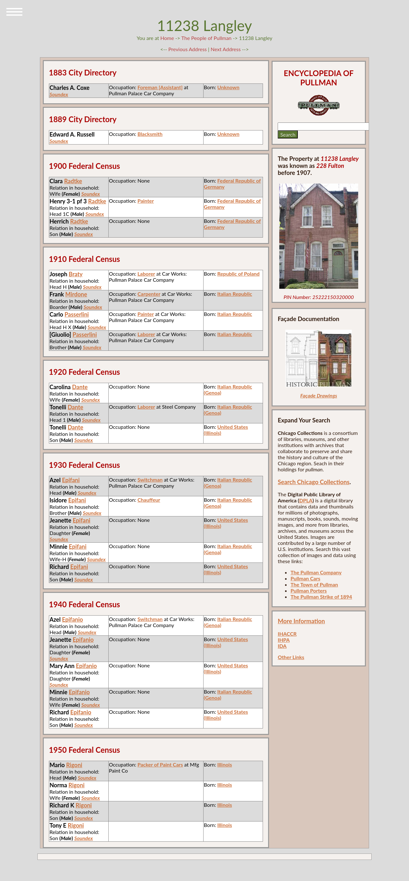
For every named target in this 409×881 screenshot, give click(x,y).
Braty (75, 274)
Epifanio (72, 619)
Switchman (150, 479)
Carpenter (148, 294)
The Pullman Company (316, 572)
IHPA (283, 640)
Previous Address (187, 49)
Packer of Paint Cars (160, 764)
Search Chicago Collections (313, 481)
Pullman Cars (305, 578)
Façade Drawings (318, 395)
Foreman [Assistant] (159, 87)
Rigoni (74, 764)
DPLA (306, 500)
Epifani (71, 480)
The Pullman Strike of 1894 (321, 597)
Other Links (291, 657)
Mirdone (76, 294)
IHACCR (287, 634)
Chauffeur (148, 500)
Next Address (226, 49)
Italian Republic (234, 294)
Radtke (73, 181)
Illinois (224, 764)
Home (167, 38)
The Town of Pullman (314, 584)
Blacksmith (149, 134)
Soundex (59, 94)
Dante (80, 386)
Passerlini (77, 314)
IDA (282, 646)
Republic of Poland (238, 274)
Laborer (146, 274)
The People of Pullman (206, 38)
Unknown (228, 87)
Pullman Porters (308, 590)
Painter (145, 201)
